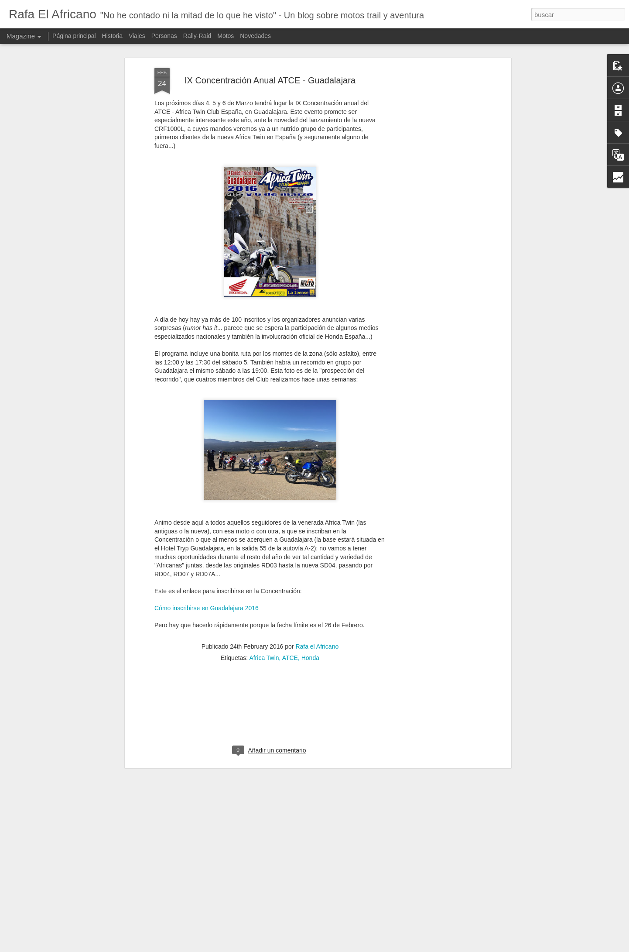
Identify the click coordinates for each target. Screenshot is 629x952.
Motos (225, 35)
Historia (112, 35)
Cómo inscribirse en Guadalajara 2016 (206, 595)
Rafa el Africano (316, 633)
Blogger (368, 947)
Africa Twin (264, 645)
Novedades (255, 35)
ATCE (290, 645)
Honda (310, 645)
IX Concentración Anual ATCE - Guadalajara (270, 67)
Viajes (137, 35)
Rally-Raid (197, 35)
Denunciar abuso (397, 947)
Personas (164, 35)
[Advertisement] (433, 193)
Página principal (74, 35)
